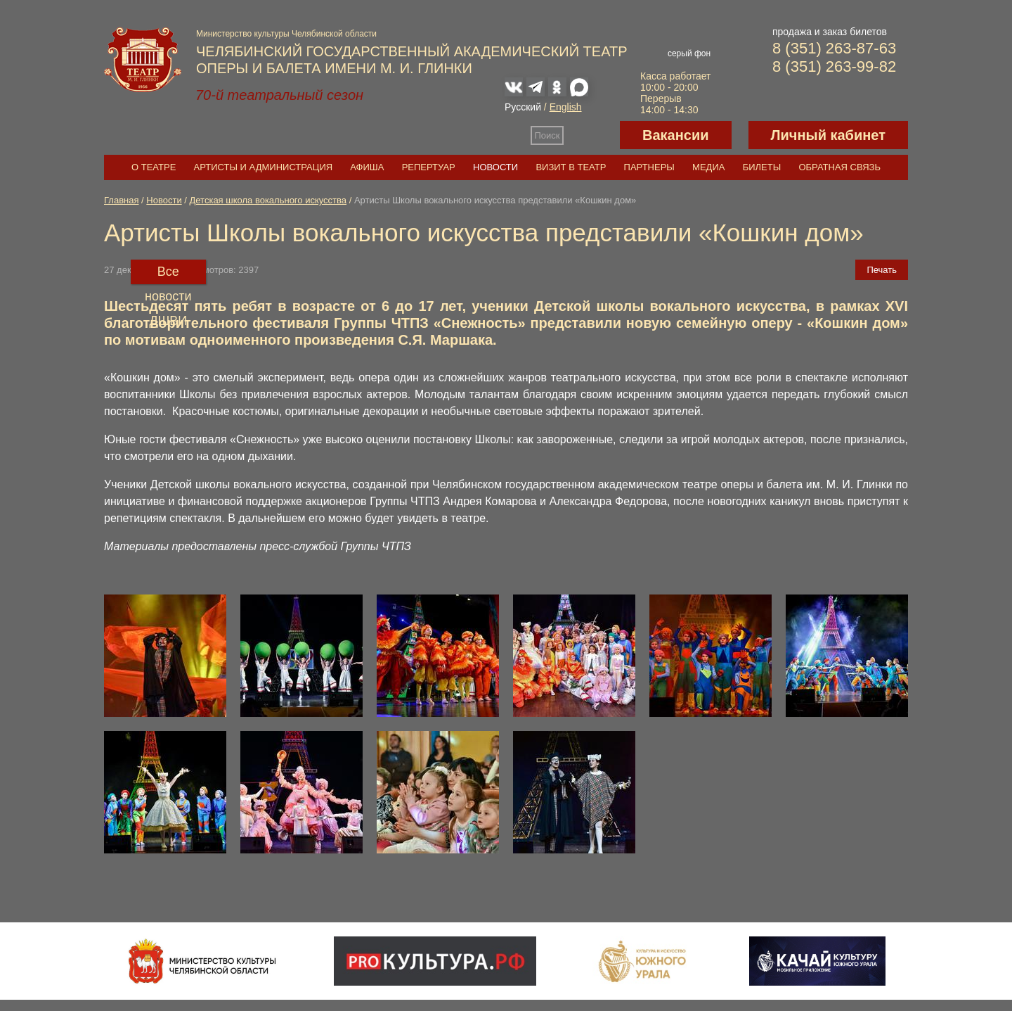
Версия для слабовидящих (591, 135)
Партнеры (649, 167)
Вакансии (675, 135)
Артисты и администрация (263, 167)
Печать (882, 270)
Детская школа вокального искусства (268, 200)
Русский (523, 107)
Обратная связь (839, 167)
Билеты (762, 167)
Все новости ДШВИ (168, 274)
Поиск (547, 135)
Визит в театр (571, 167)
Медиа (708, 167)
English (566, 107)
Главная (121, 200)
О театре (153, 167)
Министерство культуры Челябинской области (286, 34)
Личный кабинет (828, 135)
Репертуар (428, 167)
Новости (495, 167)
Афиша (367, 167)
